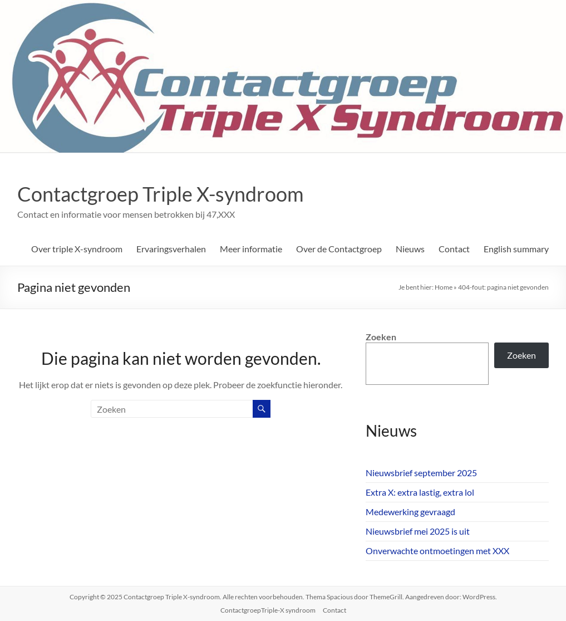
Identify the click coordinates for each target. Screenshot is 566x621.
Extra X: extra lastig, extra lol (420, 492)
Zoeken (381, 336)
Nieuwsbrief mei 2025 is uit (418, 531)
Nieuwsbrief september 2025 (421, 472)
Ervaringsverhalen (171, 248)
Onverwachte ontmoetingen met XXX (437, 550)
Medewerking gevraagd (410, 511)
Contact (454, 248)
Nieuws (410, 248)
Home (443, 287)
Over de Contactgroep (339, 248)
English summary (516, 248)
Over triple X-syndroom (76, 248)
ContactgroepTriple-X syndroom (268, 610)
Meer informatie (251, 248)
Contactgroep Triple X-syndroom (160, 194)
